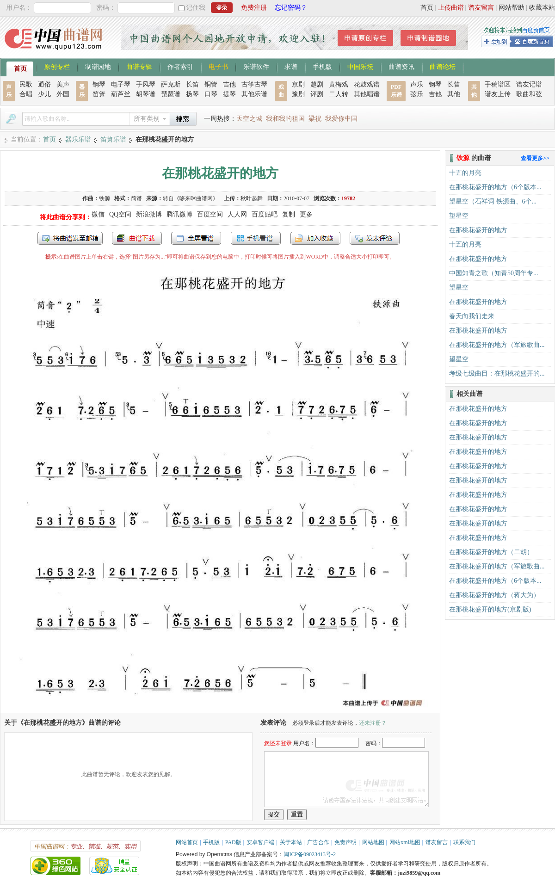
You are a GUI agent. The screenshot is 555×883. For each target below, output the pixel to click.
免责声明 (345, 842)
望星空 (459, 215)
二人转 (338, 94)
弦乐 (416, 94)
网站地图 (373, 842)
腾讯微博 (179, 214)
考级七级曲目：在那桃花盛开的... (497, 373)
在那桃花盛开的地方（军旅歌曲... (497, 344)
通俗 (44, 84)
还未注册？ (373, 723)
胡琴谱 (145, 94)
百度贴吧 (265, 214)
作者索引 (180, 66)
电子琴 (120, 84)
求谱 (290, 66)
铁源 (104, 198)
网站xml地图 (404, 842)
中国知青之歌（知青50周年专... (493, 273)
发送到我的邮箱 (70, 238)
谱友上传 (498, 94)
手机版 (322, 66)
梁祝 (314, 118)
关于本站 (291, 842)
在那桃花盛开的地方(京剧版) (490, 609)
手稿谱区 (498, 84)
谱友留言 (481, 7)
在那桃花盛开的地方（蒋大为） (494, 595)
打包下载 (137, 238)
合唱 (25, 94)
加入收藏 (315, 238)
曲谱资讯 (401, 66)
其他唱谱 (367, 94)
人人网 (237, 214)
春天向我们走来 (471, 316)
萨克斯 (170, 84)
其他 (453, 94)
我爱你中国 (341, 118)
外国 (62, 94)
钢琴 (98, 84)
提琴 (229, 94)
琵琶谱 (170, 94)
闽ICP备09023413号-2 (310, 854)
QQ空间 (120, 214)
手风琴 (145, 84)
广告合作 (318, 842)
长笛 (192, 84)
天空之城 (249, 118)
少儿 (44, 94)
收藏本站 (542, 7)
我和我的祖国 (285, 118)
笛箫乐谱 (113, 139)
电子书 (218, 66)
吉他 (229, 84)
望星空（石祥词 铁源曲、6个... (492, 201)
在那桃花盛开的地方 (478, 230)
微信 (98, 214)
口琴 (210, 94)
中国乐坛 (360, 66)
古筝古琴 (254, 84)
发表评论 (375, 238)
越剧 (316, 84)
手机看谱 (255, 238)
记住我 (195, 7)
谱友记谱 (529, 84)
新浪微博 (149, 214)
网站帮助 (511, 7)
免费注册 (254, 7)
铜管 (210, 84)
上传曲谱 (451, 7)
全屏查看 (196, 238)
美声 (62, 84)
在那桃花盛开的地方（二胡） (491, 552)
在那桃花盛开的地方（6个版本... (495, 187)
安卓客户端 (260, 842)
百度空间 (210, 214)
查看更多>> (535, 158)
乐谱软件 (256, 66)
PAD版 (233, 842)
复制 (288, 214)
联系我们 (464, 842)
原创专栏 (57, 66)
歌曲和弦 (529, 94)
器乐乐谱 (78, 139)
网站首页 (187, 842)
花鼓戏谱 (367, 84)
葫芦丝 (120, 94)
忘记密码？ (291, 7)
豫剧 (298, 94)
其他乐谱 (254, 94)
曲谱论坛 (443, 66)
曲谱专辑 (139, 66)
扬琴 (192, 94)
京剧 (298, 84)
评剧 (316, 94)
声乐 (416, 84)
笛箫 (98, 94)
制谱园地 (98, 66)
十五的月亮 (465, 172)
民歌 (25, 84)
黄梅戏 (338, 84)
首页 (426, 7)
